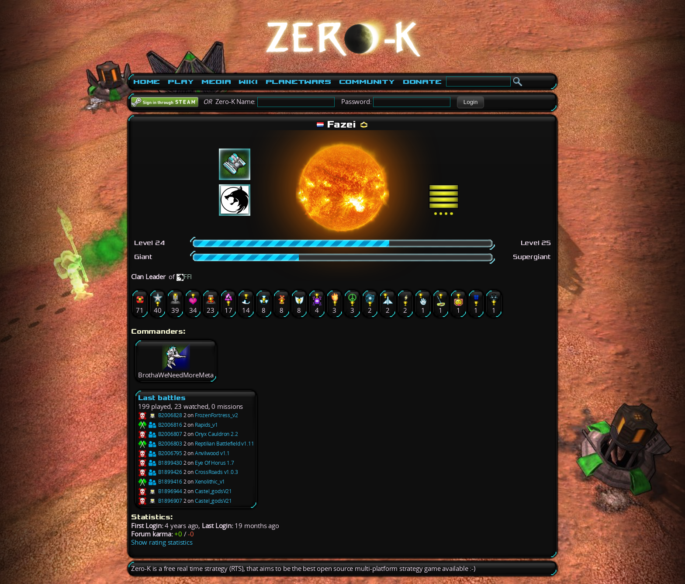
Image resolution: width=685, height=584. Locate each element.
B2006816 (160, 424)
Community (367, 81)
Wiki (248, 81)
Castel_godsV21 (213, 491)
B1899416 (160, 481)
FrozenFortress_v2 (216, 415)
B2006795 (160, 453)
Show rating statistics (162, 542)
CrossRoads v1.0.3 (216, 472)
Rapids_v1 (206, 424)
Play (181, 81)
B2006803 (160, 443)
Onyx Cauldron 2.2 (216, 434)
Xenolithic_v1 (210, 481)
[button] (470, 102)
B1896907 (160, 501)
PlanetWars (298, 81)
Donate (422, 81)
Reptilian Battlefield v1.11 (224, 443)
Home (146, 81)
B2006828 (160, 415)
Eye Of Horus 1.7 (214, 463)
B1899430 (160, 463)
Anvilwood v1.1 (212, 453)
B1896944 (160, 491)
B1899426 (160, 472)
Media (216, 81)
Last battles (162, 397)
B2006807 (160, 434)
